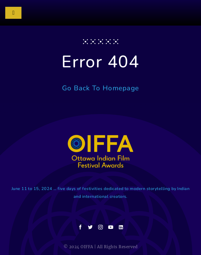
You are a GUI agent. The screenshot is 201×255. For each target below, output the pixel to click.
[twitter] (90, 227)
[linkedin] (121, 227)
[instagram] (100, 227)
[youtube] (110, 227)
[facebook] (80, 227)
